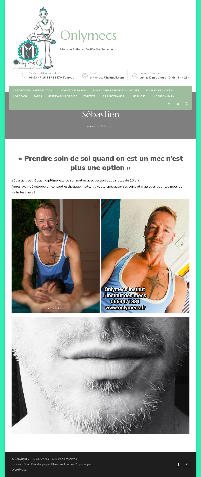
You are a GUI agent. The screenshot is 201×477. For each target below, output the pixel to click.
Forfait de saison (73, 90)
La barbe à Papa (163, 96)
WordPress (19, 470)
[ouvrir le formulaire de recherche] (186, 103)
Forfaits (89, 96)
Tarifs (37, 96)
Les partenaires (113, 96)
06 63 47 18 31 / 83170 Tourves (51, 78)
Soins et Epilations (159, 90)
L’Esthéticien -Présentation (32, 90)
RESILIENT (139, 96)
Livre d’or (20, 96)
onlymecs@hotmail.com (107, 78)
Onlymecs (88, 35)
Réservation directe (62, 96)
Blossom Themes (62, 464)
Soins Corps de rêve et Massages (115, 90)
